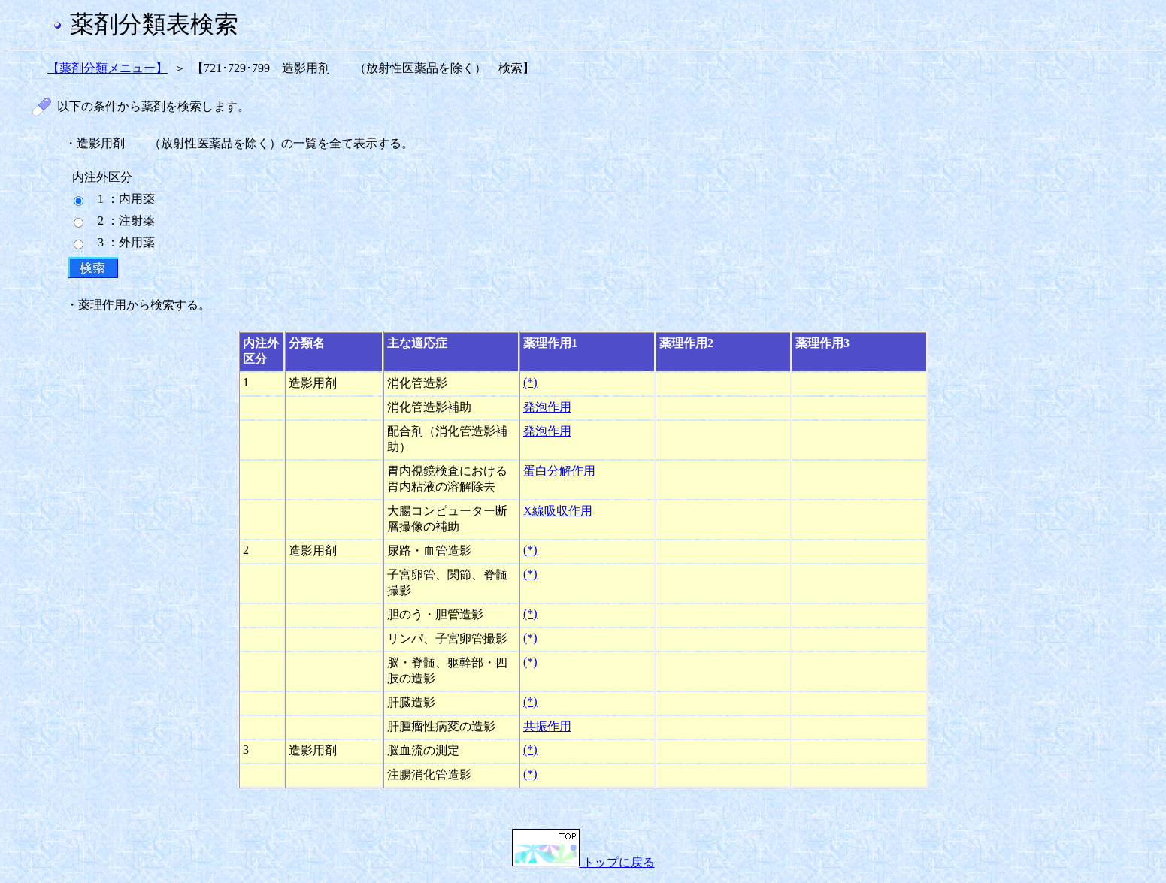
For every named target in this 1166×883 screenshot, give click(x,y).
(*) (530, 382)
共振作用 (547, 726)
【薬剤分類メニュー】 (107, 68)
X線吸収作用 (557, 510)
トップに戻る (583, 862)
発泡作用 (547, 407)
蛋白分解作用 (559, 470)
